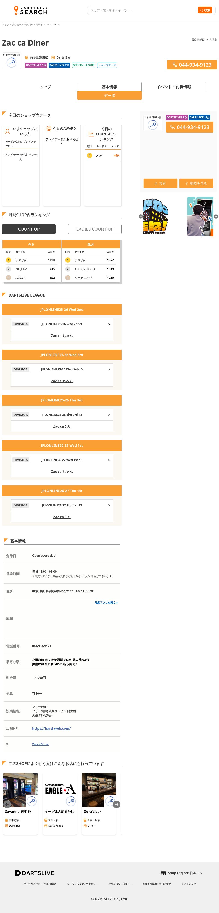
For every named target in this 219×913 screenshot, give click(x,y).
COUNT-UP (29, 229)
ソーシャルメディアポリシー (82, 884)
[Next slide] (116, 804)
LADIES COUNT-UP (94, 229)
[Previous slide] (7, 804)
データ (109, 95)
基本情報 (109, 86)
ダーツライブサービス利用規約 (40, 884)
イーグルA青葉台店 (59, 811)
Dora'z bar (92, 811)
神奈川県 (28, 24)
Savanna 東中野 (18, 811)
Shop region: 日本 (182, 872)
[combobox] (142, 10)
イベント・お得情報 (173, 86)
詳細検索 (17, 24)
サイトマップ (189, 884)
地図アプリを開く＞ (106, 602)
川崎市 (39, 24)
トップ (6, 24)
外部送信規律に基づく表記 (157, 884)
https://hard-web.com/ (51, 728)
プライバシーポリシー (120, 884)
